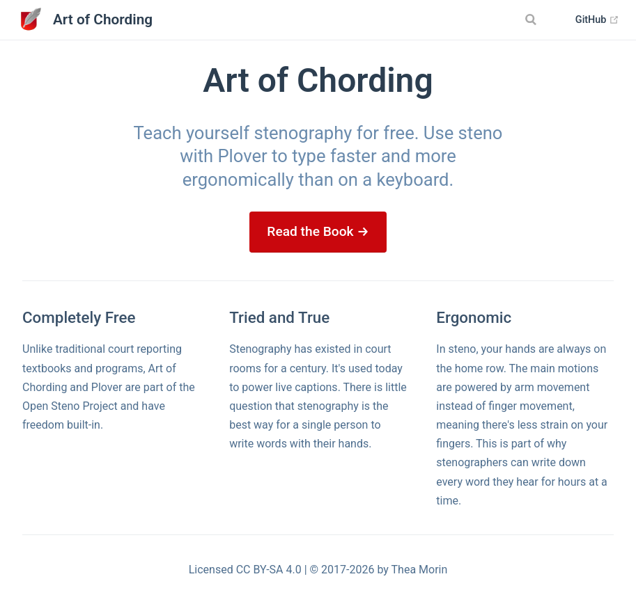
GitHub (597, 20)
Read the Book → (318, 231)
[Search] (533, 19)
